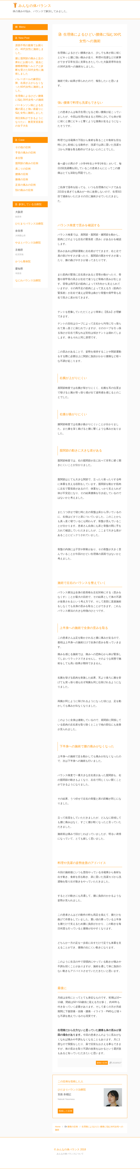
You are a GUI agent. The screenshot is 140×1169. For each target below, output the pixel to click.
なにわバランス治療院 (28, 280)
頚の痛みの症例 (24, 190)
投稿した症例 (65, 1111)
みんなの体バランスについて (70, 1154)
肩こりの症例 (23, 168)
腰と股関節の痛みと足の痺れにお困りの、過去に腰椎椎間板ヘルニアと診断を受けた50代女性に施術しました (29, 66)
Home (57, 1126)
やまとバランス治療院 (28, 242)
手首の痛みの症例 (25, 152)
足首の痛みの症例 (25, 184)
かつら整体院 (23, 261)
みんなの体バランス (34, 6)
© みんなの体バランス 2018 (70, 1149)
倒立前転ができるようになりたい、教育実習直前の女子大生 (29, 122)
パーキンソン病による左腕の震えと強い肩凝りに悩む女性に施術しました (29, 109)
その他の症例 (23, 147)
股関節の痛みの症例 (26, 163)
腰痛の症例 (102, 1063)
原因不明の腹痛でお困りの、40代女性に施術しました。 (29, 49)
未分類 (19, 158)
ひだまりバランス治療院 (29, 223)
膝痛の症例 (21, 179)
